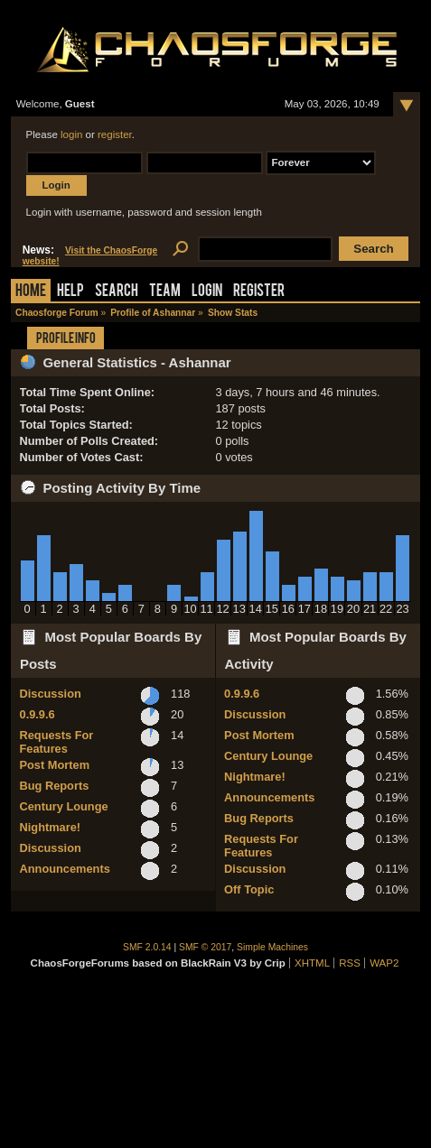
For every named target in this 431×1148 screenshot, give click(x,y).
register (115, 134)
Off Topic (249, 889)
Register (259, 292)
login (71, 134)
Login (207, 292)
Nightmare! (50, 827)
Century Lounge (64, 806)
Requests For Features (57, 741)
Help (70, 292)
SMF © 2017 (205, 947)
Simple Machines (272, 947)
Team (165, 292)
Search (116, 292)
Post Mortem (55, 765)
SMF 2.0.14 (147, 947)
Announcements (65, 868)
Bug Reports (54, 785)
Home (30, 292)
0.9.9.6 (37, 714)
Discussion (50, 693)
